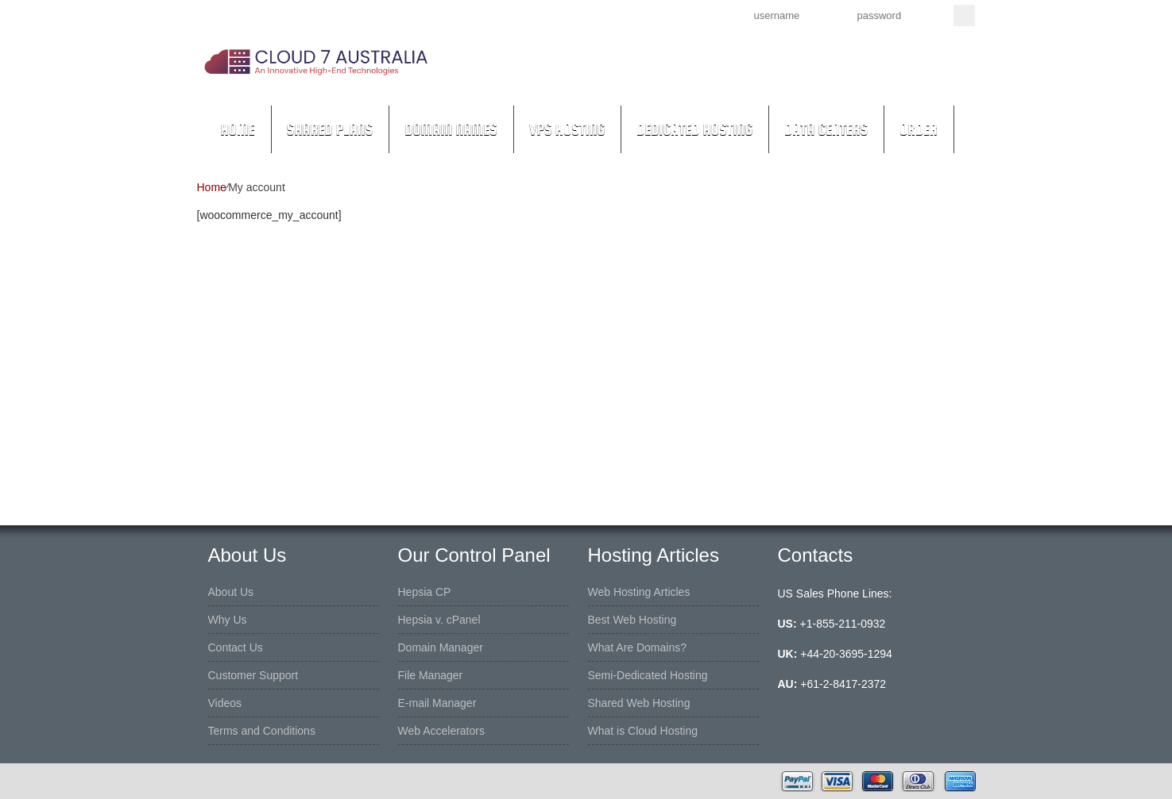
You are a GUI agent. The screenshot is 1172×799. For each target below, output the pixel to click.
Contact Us (235, 647)
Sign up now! (641, 14)
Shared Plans (330, 129)
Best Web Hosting (632, 619)
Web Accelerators (441, 730)
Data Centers (826, 129)
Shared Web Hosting (639, 703)
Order (918, 129)
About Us (231, 592)
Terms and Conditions (261, 730)
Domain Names (450, 129)
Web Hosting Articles (639, 592)
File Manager (430, 675)
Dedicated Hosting (694, 129)
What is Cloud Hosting (643, 730)
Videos (225, 703)
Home (238, 129)
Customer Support (253, 675)
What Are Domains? (637, 647)
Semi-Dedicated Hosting (648, 675)
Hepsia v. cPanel (439, 619)
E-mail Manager (437, 703)
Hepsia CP (424, 592)
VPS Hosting (567, 129)
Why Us (227, 619)
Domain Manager (440, 647)
